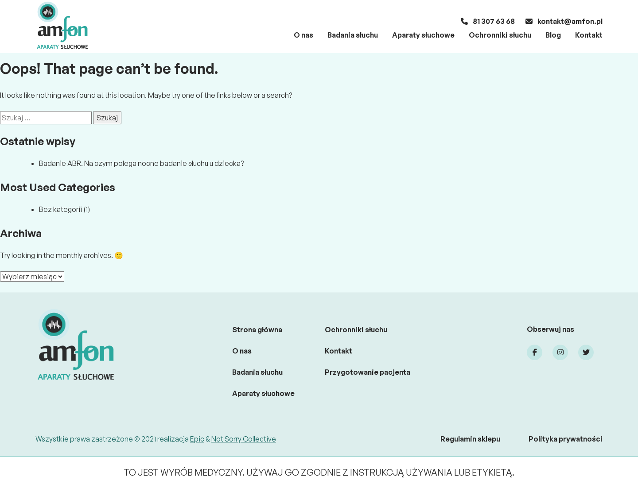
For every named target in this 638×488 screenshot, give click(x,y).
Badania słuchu (352, 35)
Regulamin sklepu (470, 438)
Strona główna (257, 329)
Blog (553, 35)
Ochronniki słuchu (500, 35)
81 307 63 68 (488, 21)
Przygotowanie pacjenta (367, 372)
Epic (197, 438)
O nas (303, 35)
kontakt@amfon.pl (564, 21)
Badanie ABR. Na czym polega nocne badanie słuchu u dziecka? (141, 163)
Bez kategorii (60, 209)
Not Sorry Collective (243, 438)
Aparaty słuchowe (423, 35)
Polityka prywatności (566, 438)
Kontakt (589, 35)
